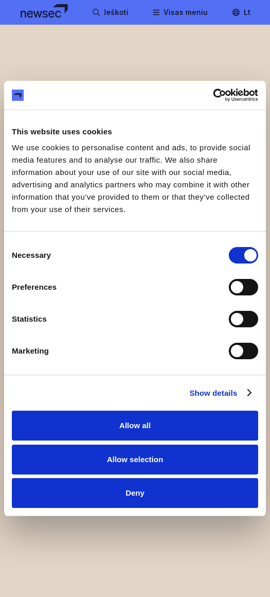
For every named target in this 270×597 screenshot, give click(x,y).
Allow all (135, 425)
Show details (214, 393)
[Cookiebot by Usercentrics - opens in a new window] (213, 95)
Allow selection (135, 459)
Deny (135, 492)
